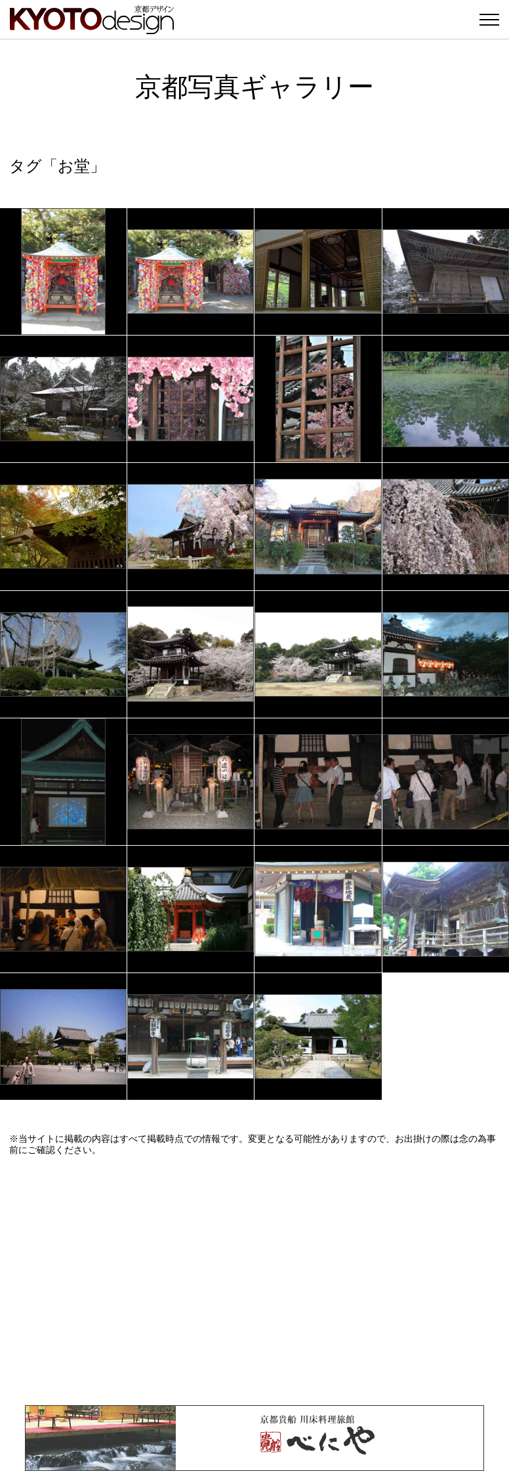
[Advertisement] (254, 1280)
